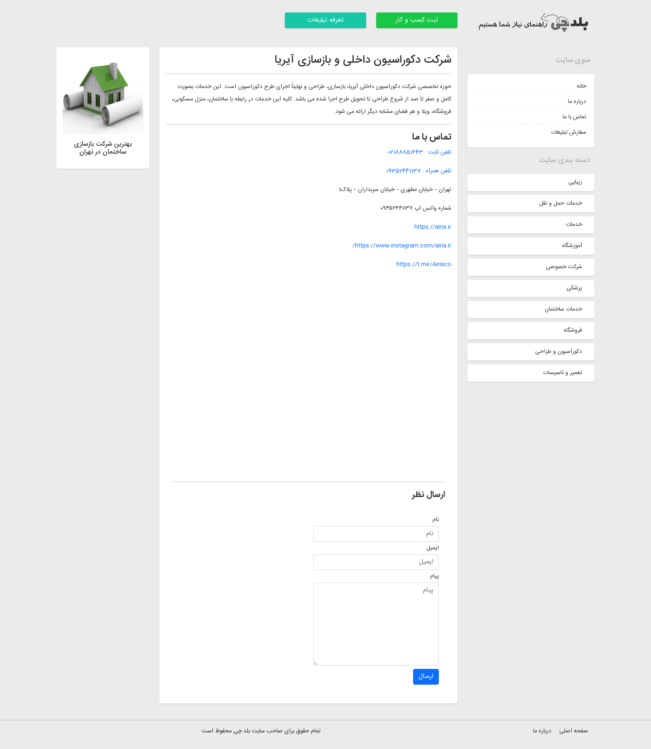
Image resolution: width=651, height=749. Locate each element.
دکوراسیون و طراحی (558, 352)
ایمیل (432, 548)
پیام (434, 576)
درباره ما (577, 102)
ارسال (425, 676)
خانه (581, 86)
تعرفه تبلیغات (325, 20)
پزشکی (574, 288)
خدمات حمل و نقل (560, 203)
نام (436, 520)
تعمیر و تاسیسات (562, 373)
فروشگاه (573, 330)
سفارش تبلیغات (568, 132)
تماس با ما (574, 117)
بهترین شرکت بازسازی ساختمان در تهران (103, 148)
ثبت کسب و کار (417, 20)
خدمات (574, 225)
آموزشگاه (572, 246)
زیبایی (575, 182)
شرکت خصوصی (564, 267)
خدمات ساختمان (563, 309)
